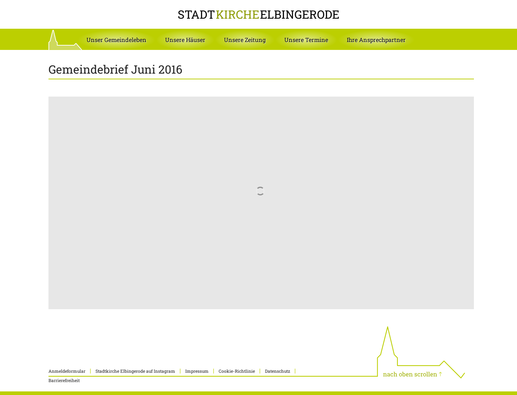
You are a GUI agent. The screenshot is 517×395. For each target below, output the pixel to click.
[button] (116, 40)
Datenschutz (277, 371)
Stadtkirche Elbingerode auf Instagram (135, 371)
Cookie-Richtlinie (237, 371)
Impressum (197, 371)
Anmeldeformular (66, 371)
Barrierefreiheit (64, 380)
